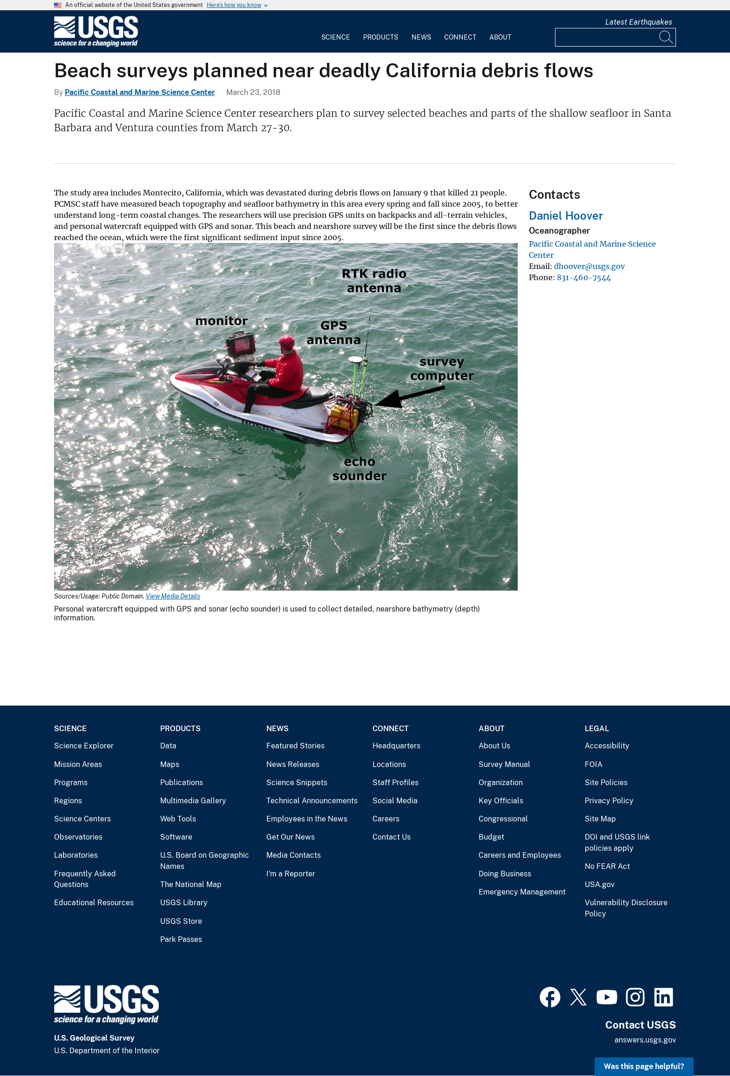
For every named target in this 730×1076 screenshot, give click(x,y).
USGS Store (181, 921)
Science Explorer (84, 745)
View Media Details (173, 596)
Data (168, 745)
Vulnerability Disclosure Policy (626, 908)
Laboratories (76, 855)
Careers (385, 818)
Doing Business (505, 873)
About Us (494, 745)
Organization (501, 782)
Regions (68, 800)
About (500, 37)
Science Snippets (296, 782)
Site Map (600, 818)
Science (335, 37)
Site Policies (606, 782)
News (421, 37)
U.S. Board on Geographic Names (204, 861)
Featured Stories (295, 745)
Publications (181, 782)
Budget (491, 837)
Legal (597, 728)
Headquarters (396, 745)
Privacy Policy (609, 800)
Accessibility (607, 745)
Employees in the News (306, 818)
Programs (71, 782)
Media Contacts (293, 855)
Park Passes (181, 939)
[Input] (615, 37)
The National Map (191, 884)
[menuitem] (336, 31)
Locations (389, 764)
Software (176, 837)
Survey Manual (504, 764)
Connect (460, 37)
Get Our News (290, 837)
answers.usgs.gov (645, 1040)
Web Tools (178, 818)
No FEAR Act (607, 866)
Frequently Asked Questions (85, 879)
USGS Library (184, 902)
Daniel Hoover (566, 215)
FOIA (593, 764)
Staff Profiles (395, 782)
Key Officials (501, 800)
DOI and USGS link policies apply (617, 843)
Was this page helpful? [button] (644, 1066)
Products (380, 37)
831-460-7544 (584, 277)
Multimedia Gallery (193, 800)
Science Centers (82, 818)
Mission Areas (78, 764)
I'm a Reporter (290, 873)
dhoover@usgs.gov (589, 266)
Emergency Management (522, 892)
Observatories (78, 837)
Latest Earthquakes (638, 22)
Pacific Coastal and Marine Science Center (140, 92)
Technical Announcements (312, 800)
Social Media (395, 800)
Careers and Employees (520, 855)
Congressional (503, 818)
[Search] (666, 37)
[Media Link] (286, 417)
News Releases (292, 764)
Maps (169, 764)
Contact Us (391, 837)
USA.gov (600, 884)
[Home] (96, 44)
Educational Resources (94, 902)
